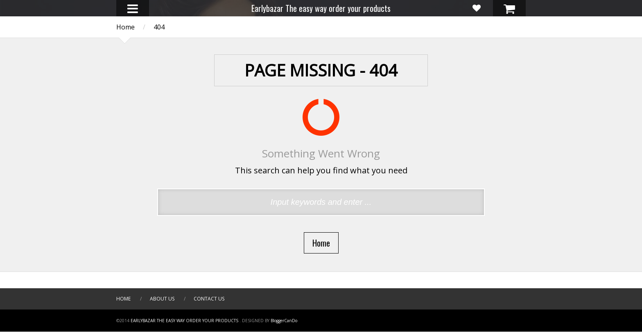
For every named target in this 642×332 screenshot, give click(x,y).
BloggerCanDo (284, 320)
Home (123, 298)
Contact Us (209, 298)
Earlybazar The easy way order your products (321, 8)
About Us (162, 298)
